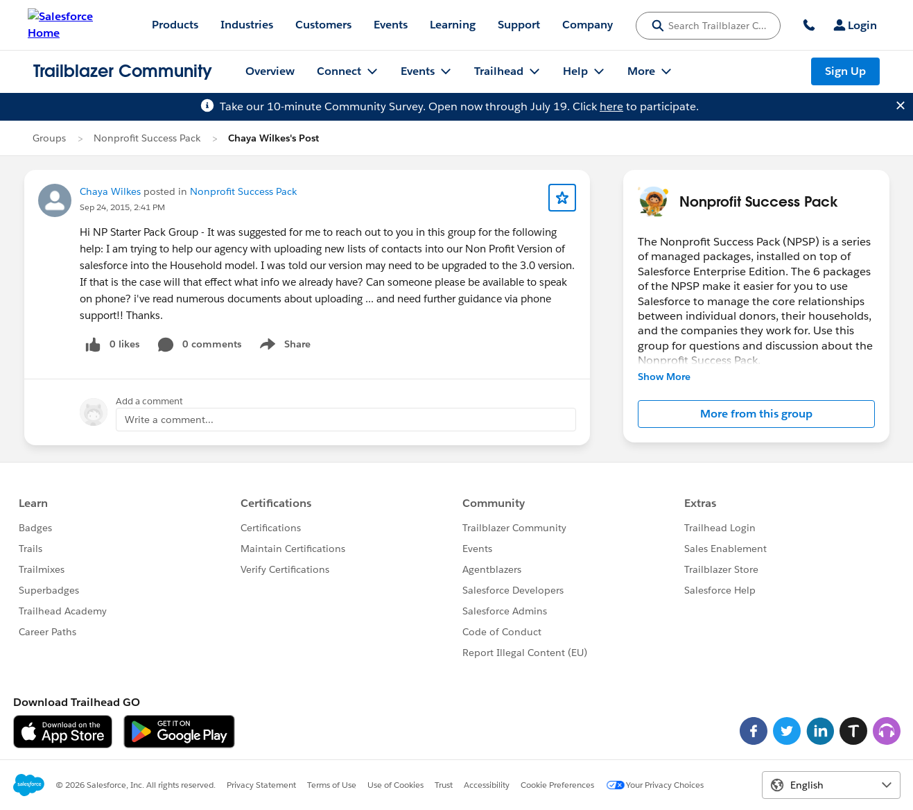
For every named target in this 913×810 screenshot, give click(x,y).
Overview (270, 71)
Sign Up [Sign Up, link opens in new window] (845, 71)
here (611, 106)
